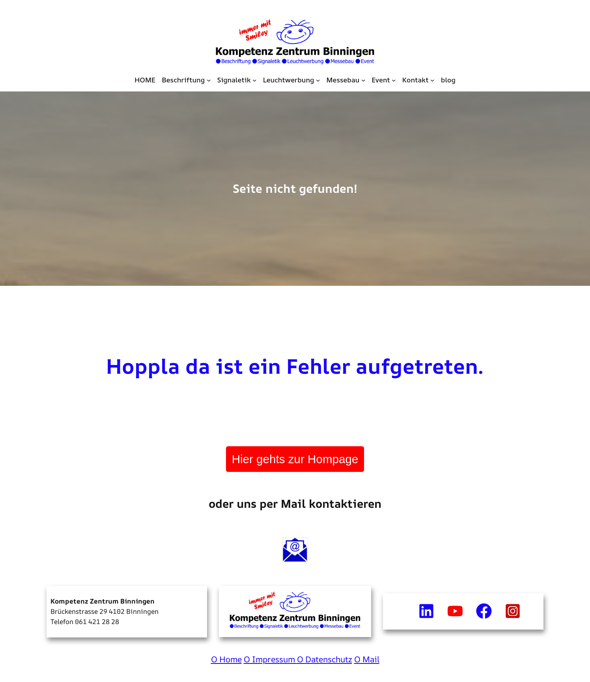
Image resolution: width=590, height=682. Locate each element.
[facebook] (484, 611)
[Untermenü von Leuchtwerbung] (318, 80)
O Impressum (270, 659)
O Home (226, 659)
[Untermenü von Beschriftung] (209, 80)
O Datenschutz (324, 659)
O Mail (366, 659)
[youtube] (455, 611)
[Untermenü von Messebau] (363, 80)
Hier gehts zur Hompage (295, 459)
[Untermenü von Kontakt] (432, 80)
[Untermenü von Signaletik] (254, 80)
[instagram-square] (513, 611)
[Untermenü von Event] (394, 80)
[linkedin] (426, 611)
